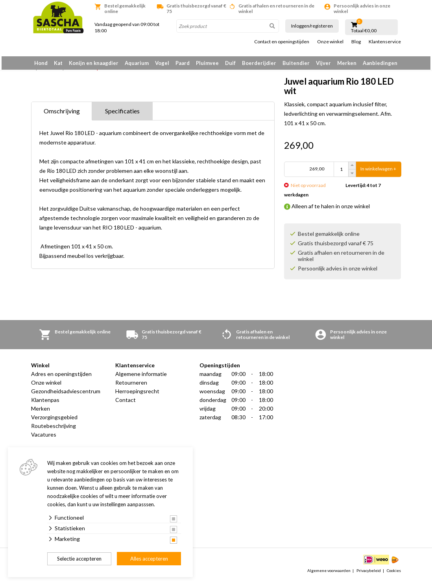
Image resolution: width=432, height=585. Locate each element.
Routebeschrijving (53, 430)
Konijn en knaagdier (93, 63)
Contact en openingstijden (281, 41)
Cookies (394, 574)
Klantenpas (45, 404)
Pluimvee (207, 63)
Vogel (162, 63)
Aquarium (137, 63)
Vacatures (43, 438)
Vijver (323, 63)
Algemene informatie (141, 378)
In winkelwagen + (378, 173)
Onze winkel (330, 41)
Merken (346, 63)
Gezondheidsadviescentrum (65, 395)
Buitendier (296, 63)
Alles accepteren (149, 558)
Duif (230, 63)
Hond (41, 63)
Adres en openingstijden (61, 378)
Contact (125, 404)
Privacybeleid (368, 574)
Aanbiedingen (380, 63)
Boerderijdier (259, 63)
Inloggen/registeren (312, 26)
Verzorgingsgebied (54, 421)
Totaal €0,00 (364, 30)
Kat (58, 63)
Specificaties (122, 115)
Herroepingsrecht (137, 395)
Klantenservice (385, 41)
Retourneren (131, 386)
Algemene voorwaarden (329, 574)
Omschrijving (62, 115)
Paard (182, 63)
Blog (356, 41)
